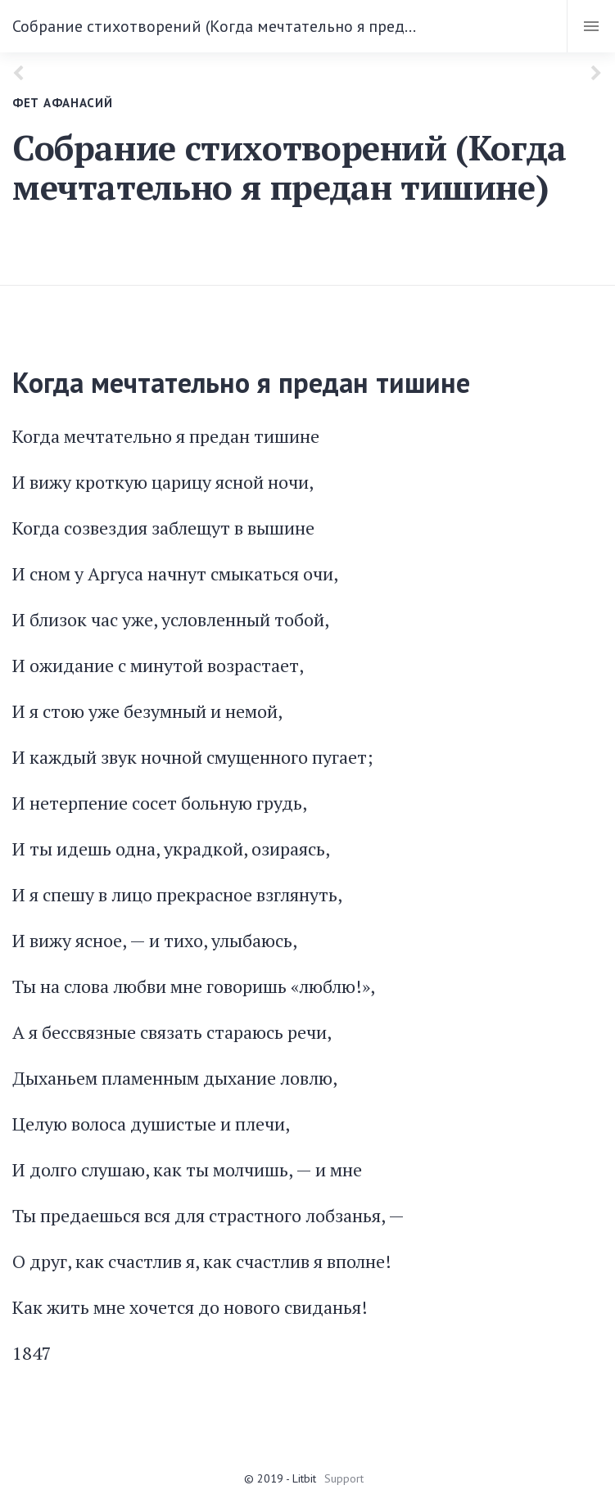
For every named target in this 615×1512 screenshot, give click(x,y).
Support (344, 1478)
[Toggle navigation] (591, 26)
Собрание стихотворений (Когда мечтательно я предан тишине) (217, 26)
